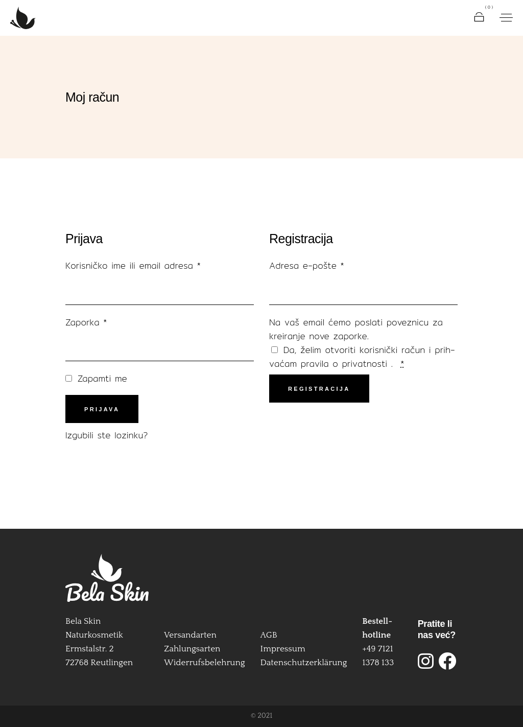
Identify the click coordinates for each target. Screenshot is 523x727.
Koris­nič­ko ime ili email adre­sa (143, 265)
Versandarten (190, 635)
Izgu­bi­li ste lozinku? (106, 435)
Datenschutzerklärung (303, 662)
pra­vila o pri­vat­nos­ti (346, 363)
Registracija (319, 389)
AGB (268, 635)
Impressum (282, 648)
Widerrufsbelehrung (204, 662)
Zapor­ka (96, 322)
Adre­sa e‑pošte (317, 265)
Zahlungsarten (192, 648)
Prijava (102, 409)
